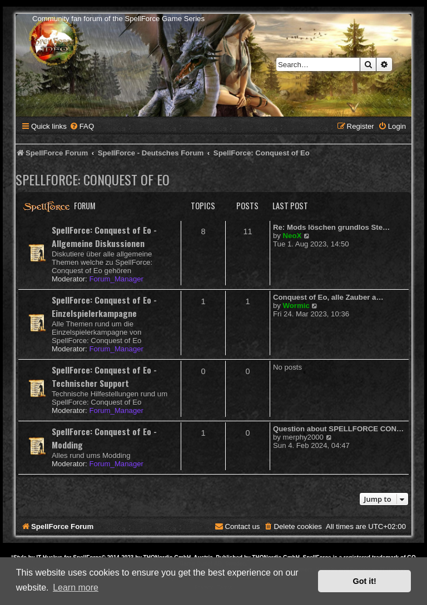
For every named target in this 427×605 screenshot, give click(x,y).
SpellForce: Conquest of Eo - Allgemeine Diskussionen (104, 236)
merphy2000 (303, 437)
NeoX (292, 235)
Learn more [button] (75, 587)
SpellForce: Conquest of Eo (93, 179)
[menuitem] (81, 126)
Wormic (296, 305)
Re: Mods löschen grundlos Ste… (331, 227)
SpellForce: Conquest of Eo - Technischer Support (104, 376)
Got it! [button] (364, 581)
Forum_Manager (116, 279)
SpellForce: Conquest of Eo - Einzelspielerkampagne (104, 306)
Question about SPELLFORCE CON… (338, 429)
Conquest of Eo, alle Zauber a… (328, 297)
